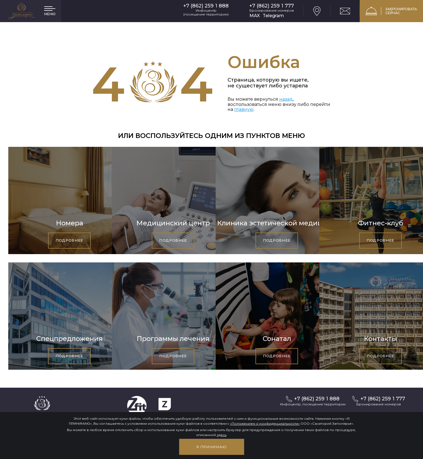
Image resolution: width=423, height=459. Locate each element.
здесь (221, 435)
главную (244, 109)
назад (286, 99)
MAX (254, 15)
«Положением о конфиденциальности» (265, 423)
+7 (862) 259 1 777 (271, 6)
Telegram (273, 15)
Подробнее (69, 240)
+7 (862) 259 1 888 (206, 6)
